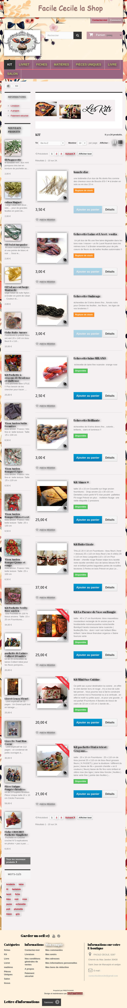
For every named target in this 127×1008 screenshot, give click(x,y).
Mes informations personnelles (61, 963)
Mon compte (54, 945)
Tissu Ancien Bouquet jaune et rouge (15, 562)
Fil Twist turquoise (16, 244)
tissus (7, 983)
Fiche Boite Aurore (16, 332)
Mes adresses (52, 958)
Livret (24, 64)
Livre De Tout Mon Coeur (15, 742)
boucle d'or (81, 172)
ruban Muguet (13, 202)
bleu (8, 899)
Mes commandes (54, 950)
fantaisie (16, 889)
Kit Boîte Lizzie (84, 544)
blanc (9, 914)
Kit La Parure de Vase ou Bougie (95, 612)
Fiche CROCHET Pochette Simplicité (16, 833)
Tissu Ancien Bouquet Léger (14, 470)
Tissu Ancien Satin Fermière (16, 424)
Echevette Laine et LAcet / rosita (95, 234)
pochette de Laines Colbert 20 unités (16, 654)
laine (21, 884)
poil (8, 909)
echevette (21, 904)
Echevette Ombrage (87, 296)
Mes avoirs (50, 954)
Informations (17, 96)
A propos (14, 110)
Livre (112, 64)
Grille (114, 143)
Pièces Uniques (88, 64)
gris (18, 914)
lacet (8, 894)
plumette (18, 909)
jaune (9, 904)
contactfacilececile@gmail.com (103, 975)
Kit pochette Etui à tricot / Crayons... (91, 749)
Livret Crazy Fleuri (16, 698)
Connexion (115, 20)
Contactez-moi (99, 20)
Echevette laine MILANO (90, 358)
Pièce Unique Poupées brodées (15, 788)
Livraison (14, 105)
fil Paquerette (13, 159)
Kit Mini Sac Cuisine (87, 679)
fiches (41, 64)
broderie (10, 884)
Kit (9, 64)
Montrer (72, 143)
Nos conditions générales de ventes (32, 961)
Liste (120, 143)
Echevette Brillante (87, 420)
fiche (17, 894)
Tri (36, 143)
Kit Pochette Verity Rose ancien (16, 609)
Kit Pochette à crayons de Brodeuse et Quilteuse (17, 377)
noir (17, 899)
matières (61, 64)
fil (7, 889)
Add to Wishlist (47, 219)
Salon (12, 73)
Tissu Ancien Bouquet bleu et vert (17, 515)
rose (24, 899)
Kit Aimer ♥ (81, 482)
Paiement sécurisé (19, 115)
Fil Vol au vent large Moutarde (17, 288)
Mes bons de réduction (57, 967)
